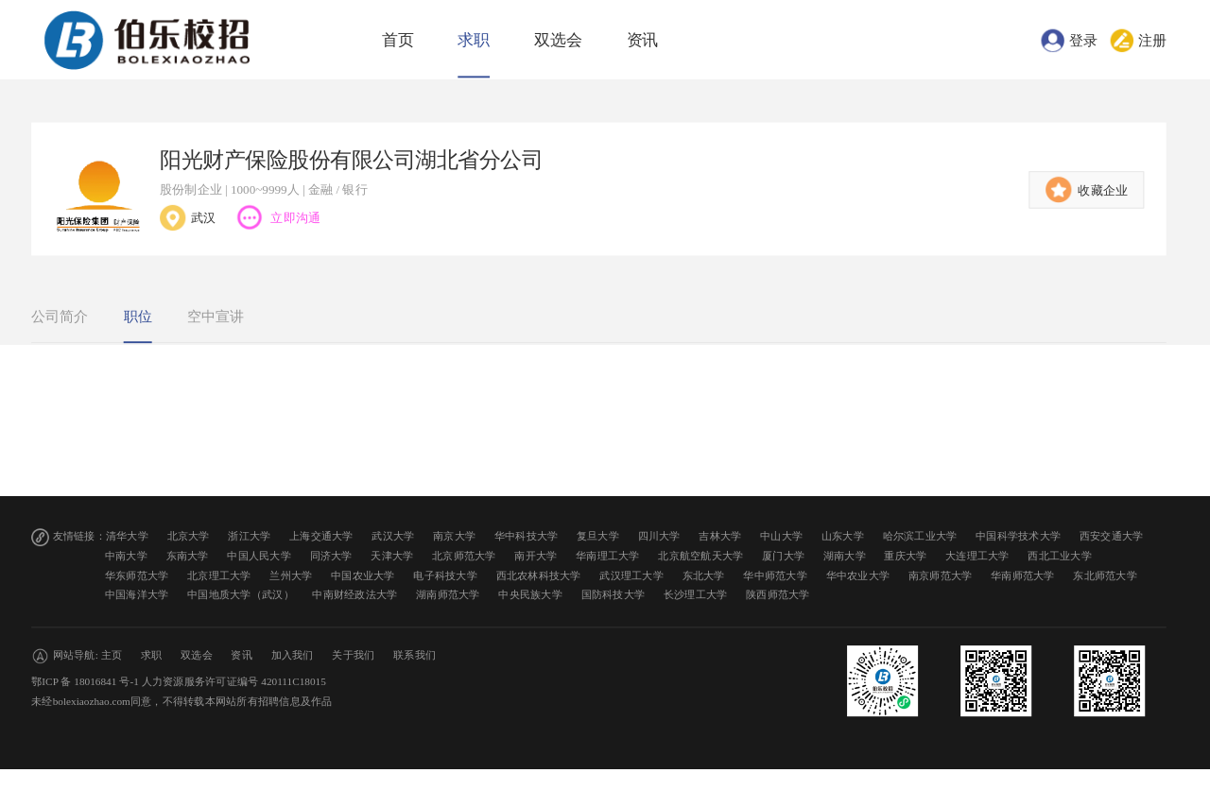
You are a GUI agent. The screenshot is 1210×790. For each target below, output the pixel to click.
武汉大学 (393, 536)
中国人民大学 (259, 556)
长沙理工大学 (696, 595)
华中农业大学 (858, 575)
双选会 (558, 40)
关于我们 (353, 655)
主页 (112, 655)
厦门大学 (783, 556)
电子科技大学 (445, 575)
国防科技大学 (613, 595)
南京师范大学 (940, 575)
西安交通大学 (1112, 536)
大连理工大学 (977, 556)
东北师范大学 (1105, 575)
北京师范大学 (464, 556)
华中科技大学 (526, 536)
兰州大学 (290, 575)
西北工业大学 (1060, 556)
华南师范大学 (1023, 575)
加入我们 (292, 655)
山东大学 (842, 536)
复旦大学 (598, 536)
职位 (138, 316)
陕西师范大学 (778, 595)
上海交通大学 (321, 536)
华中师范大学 (775, 575)
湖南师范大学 (448, 595)
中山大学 (781, 536)
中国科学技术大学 (1018, 536)
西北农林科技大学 (538, 575)
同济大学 (331, 556)
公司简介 (59, 316)
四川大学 (659, 536)
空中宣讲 (215, 316)
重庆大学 (905, 556)
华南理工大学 (608, 556)
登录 (1083, 39)
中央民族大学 (530, 595)
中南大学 (126, 556)
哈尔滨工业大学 (920, 536)
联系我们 (414, 655)
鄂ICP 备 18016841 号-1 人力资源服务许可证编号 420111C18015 (178, 682)
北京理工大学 (219, 575)
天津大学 (392, 556)
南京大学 (454, 536)
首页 (398, 40)
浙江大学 (249, 536)
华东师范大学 (137, 575)
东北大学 (704, 575)
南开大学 (535, 556)
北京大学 (188, 536)
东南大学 (187, 556)
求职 (474, 40)
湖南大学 (844, 556)
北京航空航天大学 (700, 556)
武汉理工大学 (631, 575)
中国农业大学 (363, 575)
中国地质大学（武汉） (240, 595)
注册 (1152, 39)
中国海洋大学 (137, 595)
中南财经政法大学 (354, 595)
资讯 (643, 40)
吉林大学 (720, 536)
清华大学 (127, 536)
